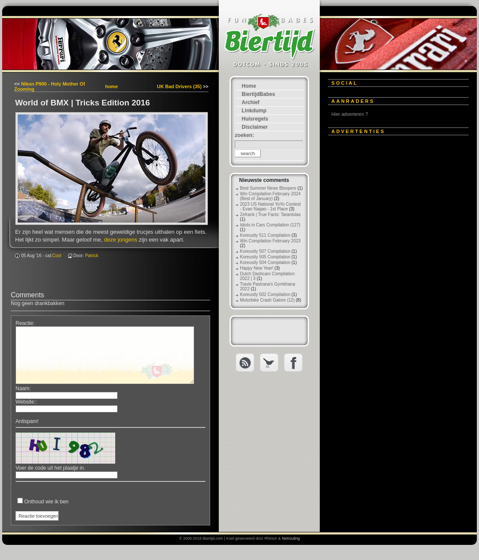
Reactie (24, 323)
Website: (25, 402)
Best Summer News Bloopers (268, 188)
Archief (250, 102)
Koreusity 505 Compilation (265, 257)
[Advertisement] (392, 271)
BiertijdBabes (258, 94)
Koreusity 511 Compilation (265, 235)
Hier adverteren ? (349, 114)
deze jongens (120, 239)
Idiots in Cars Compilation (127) (270, 225)
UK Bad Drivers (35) (179, 86)
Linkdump (254, 111)
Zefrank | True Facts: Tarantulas (270, 214)
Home (249, 86)
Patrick (91, 255)
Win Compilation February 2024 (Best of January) (270, 196)
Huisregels (255, 119)
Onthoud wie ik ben (46, 502)
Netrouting (291, 538)
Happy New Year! (256, 268)
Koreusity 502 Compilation (265, 294)
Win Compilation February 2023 (270, 241)
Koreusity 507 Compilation (265, 251)
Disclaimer (255, 127)
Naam (22, 388)
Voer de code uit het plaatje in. (50, 468)
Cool (56, 255)
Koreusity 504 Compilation (265, 262)
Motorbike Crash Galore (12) (267, 300)
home (111, 86)
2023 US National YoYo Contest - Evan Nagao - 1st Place (270, 206)
